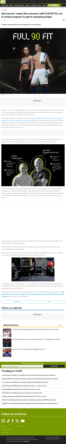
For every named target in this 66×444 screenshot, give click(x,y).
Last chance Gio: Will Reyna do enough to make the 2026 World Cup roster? (25, 382)
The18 (2, 95)
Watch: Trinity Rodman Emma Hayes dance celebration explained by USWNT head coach (28, 400)
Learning (34, 5)
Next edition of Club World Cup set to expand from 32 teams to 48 (22, 393)
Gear (39, 5)
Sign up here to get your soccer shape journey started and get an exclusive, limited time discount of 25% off (32, 294)
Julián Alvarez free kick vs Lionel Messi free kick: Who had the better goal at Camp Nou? (29, 375)
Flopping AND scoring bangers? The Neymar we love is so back (21, 389)
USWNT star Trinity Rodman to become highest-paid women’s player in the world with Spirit (29, 403)
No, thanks (55, 438)
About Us (20, 426)
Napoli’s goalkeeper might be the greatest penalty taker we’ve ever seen (24, 396)
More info (26, 441)
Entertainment (19, 5)
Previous (17, 302)
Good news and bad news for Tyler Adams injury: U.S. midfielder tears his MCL (36, 339)
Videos (27, 5)
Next (49, 302)
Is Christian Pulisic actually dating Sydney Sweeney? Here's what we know (35, 329)
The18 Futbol (54, 5)
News (11, 5)
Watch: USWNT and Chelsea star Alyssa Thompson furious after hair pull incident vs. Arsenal (30, 379)
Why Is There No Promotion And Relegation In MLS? (28, 349)
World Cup (4, 5)
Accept (48, 438)
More (44, 5)
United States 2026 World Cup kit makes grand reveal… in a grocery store (24, 386)
